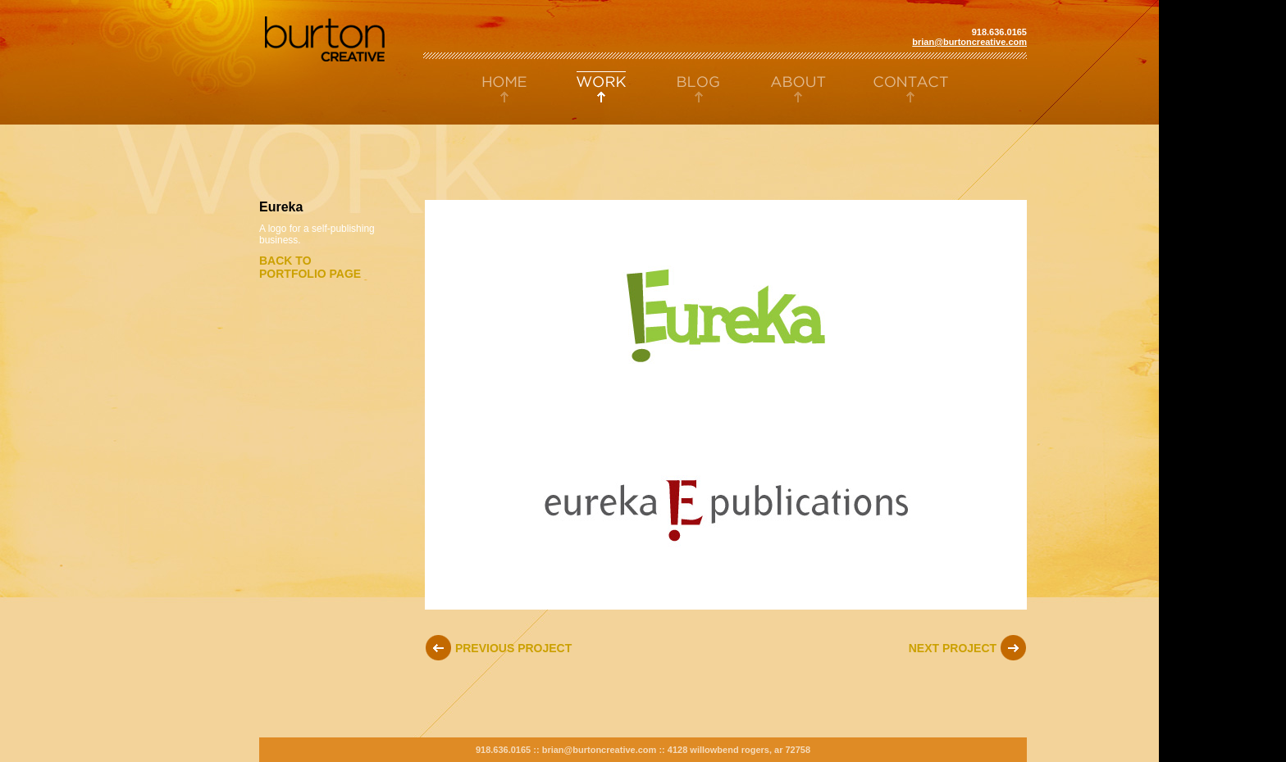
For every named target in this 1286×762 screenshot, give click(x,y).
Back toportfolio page (310, 267)
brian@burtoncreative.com (969, 42)
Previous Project (498, 648)
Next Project (968, 648)
